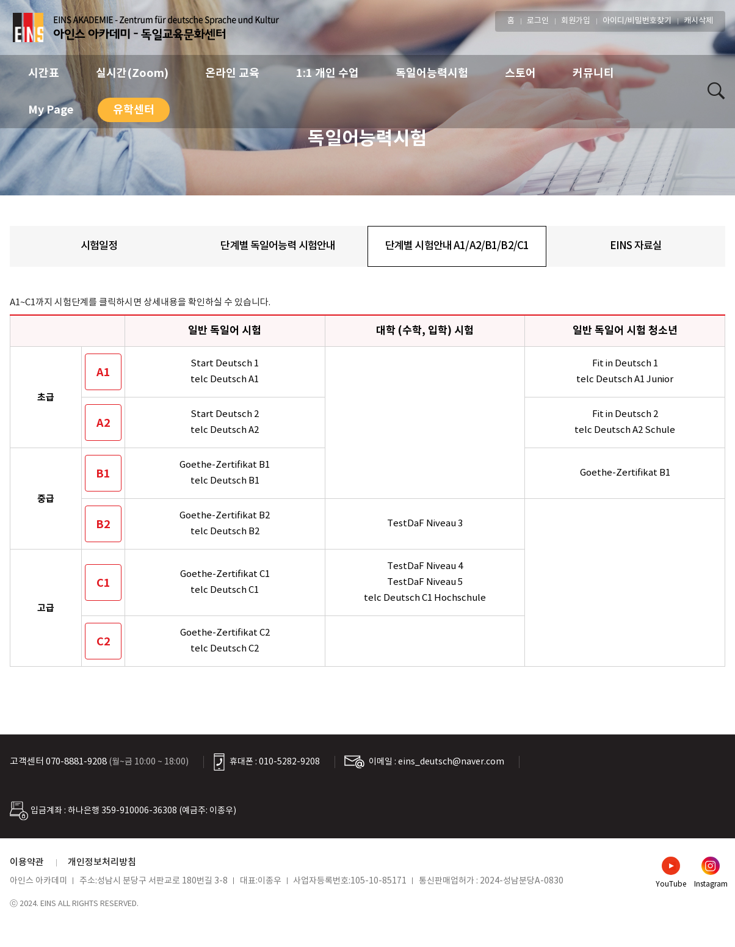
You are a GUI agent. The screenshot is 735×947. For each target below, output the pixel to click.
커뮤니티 (593, 73)
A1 (103, 372)
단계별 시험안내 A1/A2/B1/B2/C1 (457, 246)
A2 (103, 423)
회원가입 (575, 21)
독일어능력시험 (432, 73)
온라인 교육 (232, 73)
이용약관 (27, 862)
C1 (103, 583)
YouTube (671, 884)
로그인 (538, 21)
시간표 (43, 73)
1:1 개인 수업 (327, 73)
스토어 (520, 73)
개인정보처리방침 (102, 862)
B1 (103, 474)
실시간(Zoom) (132, 73)
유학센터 (133, 110)
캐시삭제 (698, 21)
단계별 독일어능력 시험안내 (277, 246)
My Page (50, 110)
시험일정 (99, 246)
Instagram (711, 884)
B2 (103, 524)
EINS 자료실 (636, 246)
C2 (103, 641)
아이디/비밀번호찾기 (637, 21)
